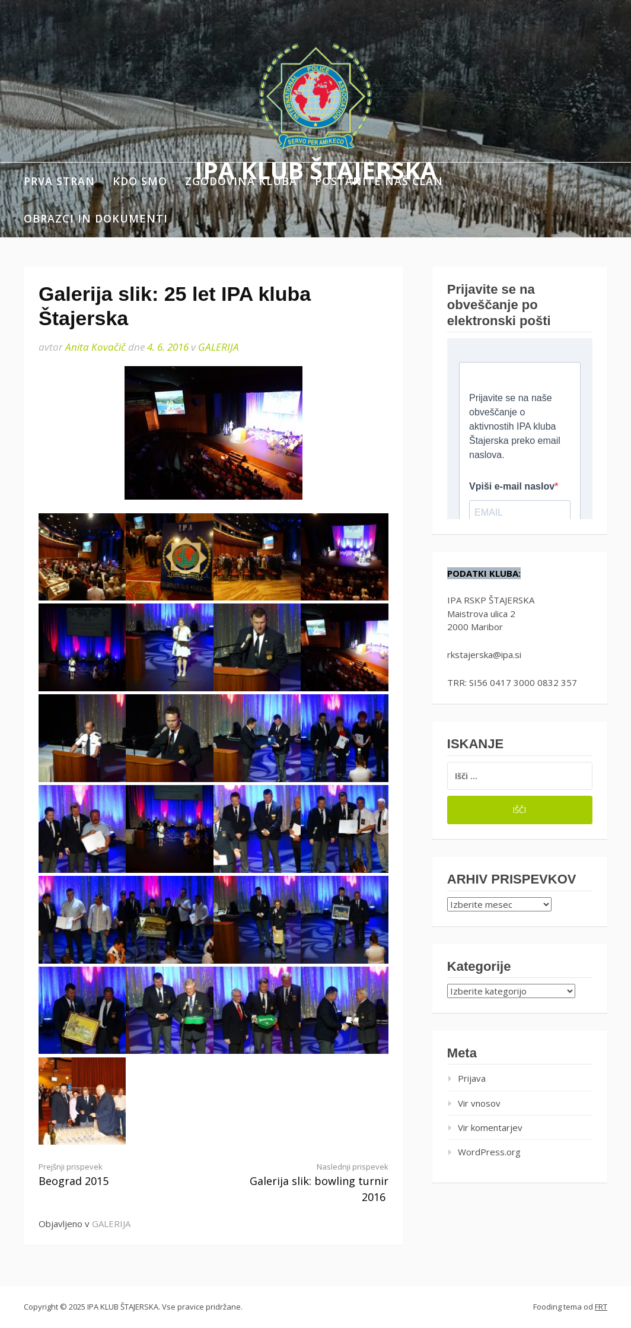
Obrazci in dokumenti (96, 218)
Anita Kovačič (95, 347)
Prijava (472, 1078)
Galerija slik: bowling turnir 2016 (309, 1182)
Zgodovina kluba (241, 181)
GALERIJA (218, 347)
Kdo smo (140, 181)
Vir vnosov (479, 1103)
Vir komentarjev (490, 1127)
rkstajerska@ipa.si (484, 654)
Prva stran (59, 181)
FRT (601, 1306)
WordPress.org (489, 1152)
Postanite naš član (379, 181)
